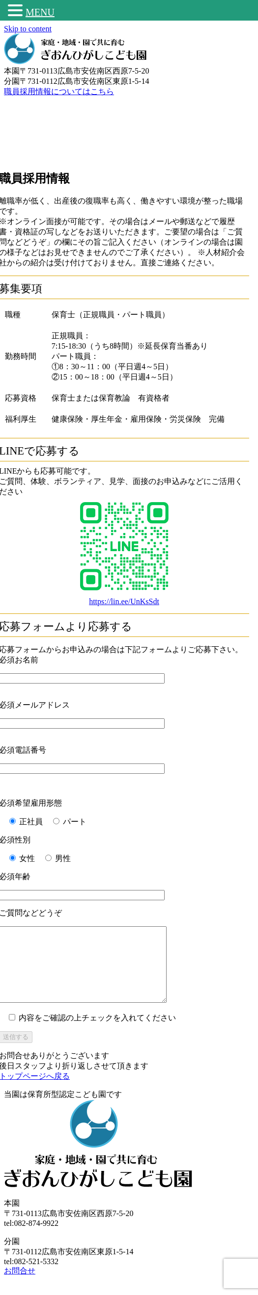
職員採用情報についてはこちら (59, 91)
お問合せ (19, 1285)
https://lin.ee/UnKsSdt (124, 601)
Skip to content (28, 29)
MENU (40, 12)
